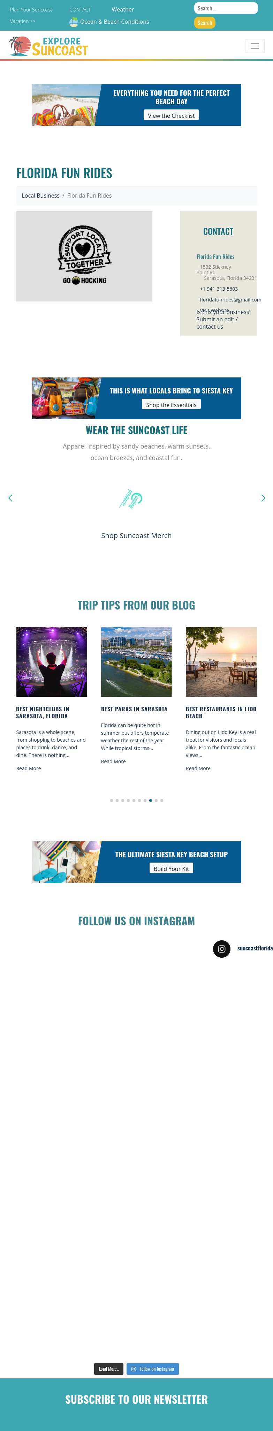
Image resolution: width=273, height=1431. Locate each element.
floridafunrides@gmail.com (230, 299)
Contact (80, 9)
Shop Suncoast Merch (136, 535)
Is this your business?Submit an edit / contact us (224, 319)
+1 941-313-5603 (219, 288)
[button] (111, 800)
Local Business (41, 195)
